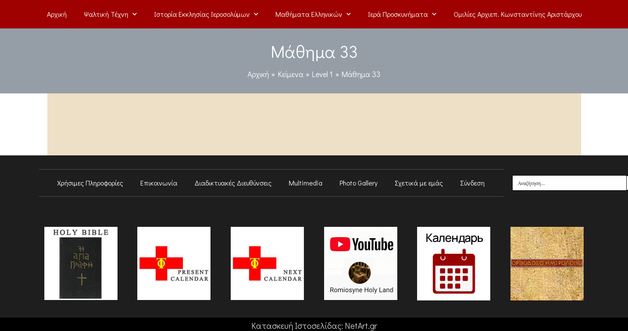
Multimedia (305, 182)
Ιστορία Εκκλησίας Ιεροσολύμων (206, 14)
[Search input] (569, 183)
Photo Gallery (358, 182)
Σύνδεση (472, 182)
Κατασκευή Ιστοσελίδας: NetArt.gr (314, 325)
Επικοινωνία (158, 182)
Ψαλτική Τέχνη (110, 14)
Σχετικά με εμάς (419, 182)
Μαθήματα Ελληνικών (313, 14)
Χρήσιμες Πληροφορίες (90, 182)
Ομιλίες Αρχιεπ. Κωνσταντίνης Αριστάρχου (518, 14)
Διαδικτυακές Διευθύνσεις (233, 182)
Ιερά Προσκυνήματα (402, 14)
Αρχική (57, 14)
